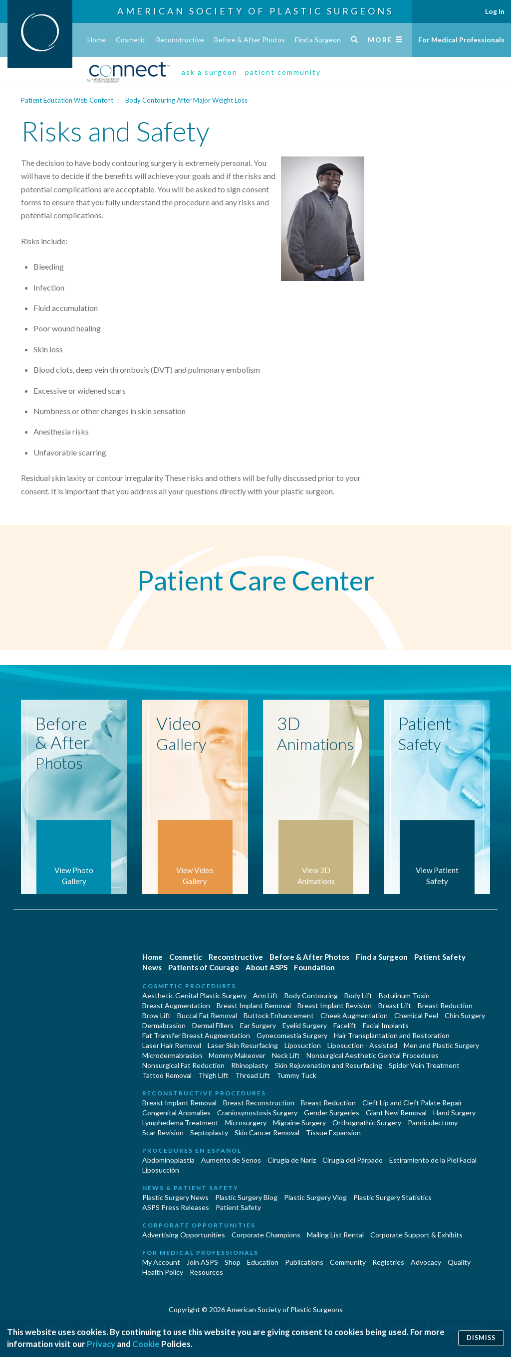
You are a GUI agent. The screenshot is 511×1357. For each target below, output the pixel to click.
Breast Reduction (445, 1005)
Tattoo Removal (167, 1075)
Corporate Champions (266, 1234)
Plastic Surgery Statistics (392, 1197)
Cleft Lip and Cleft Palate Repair (412, 1102)
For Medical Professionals (461, 39)
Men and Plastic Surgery (441, 1045)
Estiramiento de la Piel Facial (433, 1160)
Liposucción (160, 1170)
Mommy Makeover (237, 1055)
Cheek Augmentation (354, 1015)
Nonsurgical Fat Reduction (183, 1065)
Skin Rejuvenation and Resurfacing (328, 1065)
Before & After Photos (249, 39)
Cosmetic (131, 39)
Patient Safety (440, 956)
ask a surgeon (210, 72)
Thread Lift (252, 1075)
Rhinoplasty (249, 1065)
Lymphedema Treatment (180, 1122)
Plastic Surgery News (175, 1197)
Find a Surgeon (318, 39)
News (152, 967)
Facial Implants (386, 1025)
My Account (161, 1262)
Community (348, 1262)
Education (262, 1262)
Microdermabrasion (172, 1055)
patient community (283, 72)
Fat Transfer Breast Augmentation (196, 1035)
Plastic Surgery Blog (246, 1197)
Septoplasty (209, 1132)
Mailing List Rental (335, 1234)
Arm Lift (265, 995)
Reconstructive (180, 39)
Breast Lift (394, 1005)
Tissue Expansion (333, 1132)
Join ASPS (202, 1262)
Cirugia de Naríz (291, 1160)
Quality (459, 1262)
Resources (206, 1272)
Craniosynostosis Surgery (257, 1112)
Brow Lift (156, 1015)
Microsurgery (245, 1122)
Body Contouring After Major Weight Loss (186, 100)
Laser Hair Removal (171, 1045)
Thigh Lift (213, 1075)
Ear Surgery (258, 1025)
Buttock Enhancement (279, 1015)
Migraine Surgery (299, 1122)
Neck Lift (286, 1055)
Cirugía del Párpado (352, 1160)
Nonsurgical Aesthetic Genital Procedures (372, 1055)
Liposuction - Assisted (362, 1045)
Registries (388, 1262)
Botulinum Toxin (404, 995)
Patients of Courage (203, 967)
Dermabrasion (164, 1025)
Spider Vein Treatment (424, 1065)
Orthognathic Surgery (366, 1122)
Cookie (146, 1344)
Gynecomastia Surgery (291, 1035)
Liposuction (302, 1045)
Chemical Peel (416, 1015)
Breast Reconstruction (258, 1102)
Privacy (101, 1344)
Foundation (314, 967)
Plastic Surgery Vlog (315, 1197)
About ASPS (266, 967)
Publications (304, 1262)
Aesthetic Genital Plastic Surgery (194, 995)
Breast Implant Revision (334, 1005)
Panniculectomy (433, 1122)
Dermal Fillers (213, 1025)
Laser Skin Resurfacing (243, 1045)
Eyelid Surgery (304, 1025)
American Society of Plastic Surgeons (255, 10)
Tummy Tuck (296, 1075)
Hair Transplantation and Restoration (392, 1035)
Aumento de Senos (231, 1160)
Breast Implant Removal (254, 1005)
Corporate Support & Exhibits (416, 1234)
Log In (495, 11)
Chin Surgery (465, 1015)
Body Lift (358, 995)
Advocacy (426, 1262)
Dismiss (481, 1338)
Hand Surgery (454, 1112)
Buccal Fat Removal (207, 1015)
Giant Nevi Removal (396, 1112)
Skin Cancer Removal (267, 1132)
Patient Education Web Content (67, 100)
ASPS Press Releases (175, 1207)
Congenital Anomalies (176, 1112)
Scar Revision (163, 1132)
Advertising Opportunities (183, 1234)
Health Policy (162, 1272)
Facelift (344, 1025)
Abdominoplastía (168, 1160)
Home (96, 39)
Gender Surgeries (331, 1112)
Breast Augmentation (176, 1005)
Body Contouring (311, 995)
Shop (233, 1262)
